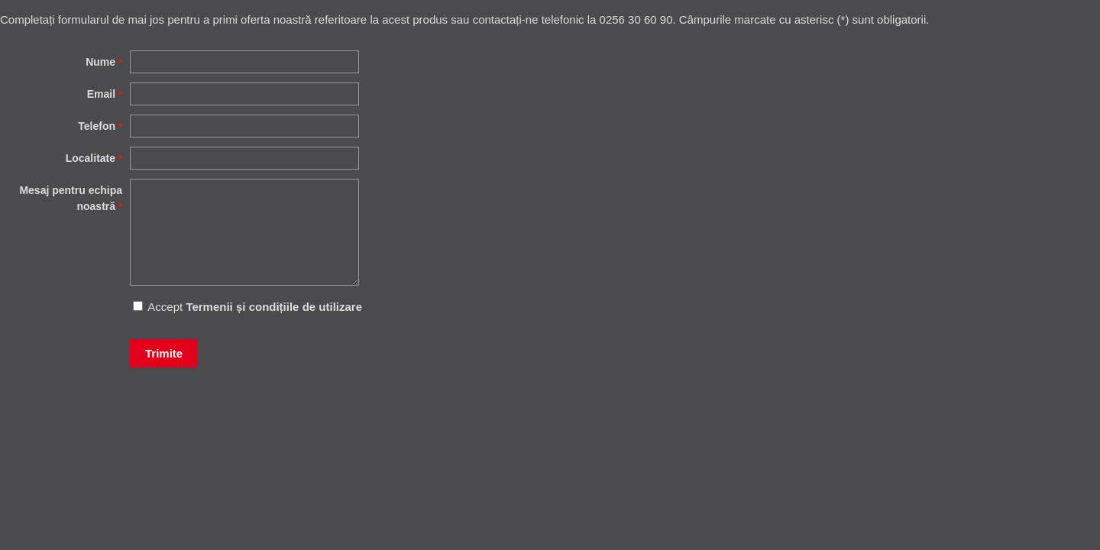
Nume (104, 62)
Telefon (100, 126)
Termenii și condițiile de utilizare (274, 306)
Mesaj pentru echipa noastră (70, 198)
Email (104, 94)
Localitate (94, 158)
